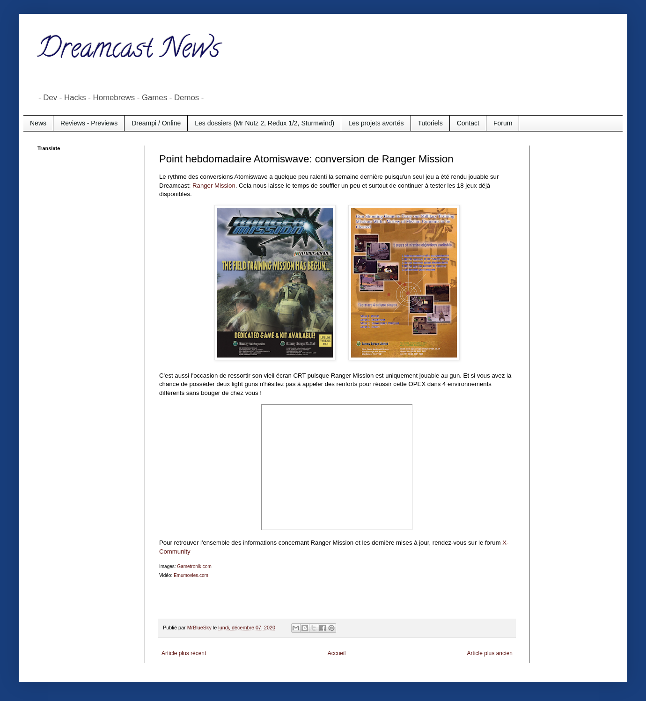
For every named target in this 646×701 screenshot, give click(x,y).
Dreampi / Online (156, 123)
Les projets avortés (376, 123)
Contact (468, 123)
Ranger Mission (213, 185)
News (38, 123)
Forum (502, 123)
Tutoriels (430, 123)
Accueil (337, 653)
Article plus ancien (490, 653)
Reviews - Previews (88, 123)
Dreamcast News (128, 51)
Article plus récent (184, 653)
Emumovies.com (191, 575)
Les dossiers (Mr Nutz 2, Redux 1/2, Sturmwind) (264, 123)
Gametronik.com (194, 566)
